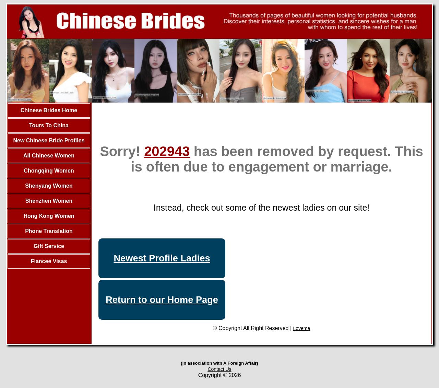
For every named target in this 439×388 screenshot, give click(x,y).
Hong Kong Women (48, 216)
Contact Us (219, 369)
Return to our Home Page (162, 299)
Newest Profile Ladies (162, 258)
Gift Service (49, 246)
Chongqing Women (49, 171)
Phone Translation (49, 231)
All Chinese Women (48, 155)
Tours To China (49, 125)
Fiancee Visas (49, 261)
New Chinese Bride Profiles (48, 140)
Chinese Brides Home (49, 110)
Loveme (301, 328)
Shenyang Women (48, 186)
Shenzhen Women (49, 201)
